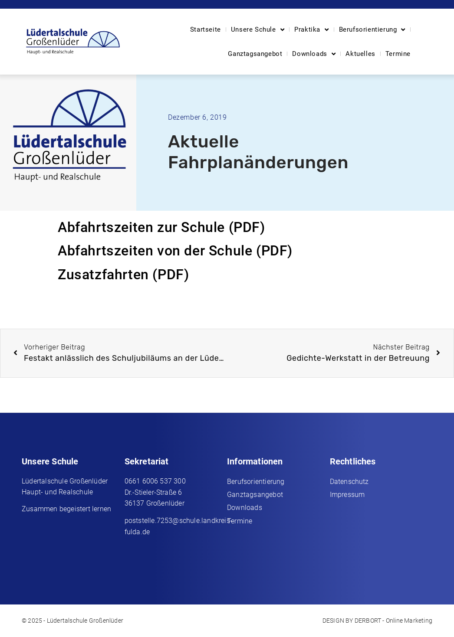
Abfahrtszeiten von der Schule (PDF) (175, 250)
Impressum (347, 494)
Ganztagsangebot (255, 54)
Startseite (205, 29)
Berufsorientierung (372, 29)
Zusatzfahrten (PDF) (123, 274)
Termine (398, 54)
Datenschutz (349, 481)
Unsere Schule (257, 29)
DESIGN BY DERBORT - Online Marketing (377, 620)
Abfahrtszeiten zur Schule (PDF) (161, 227)
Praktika (311, 29)
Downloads (314, 54)
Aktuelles (360, 54)
